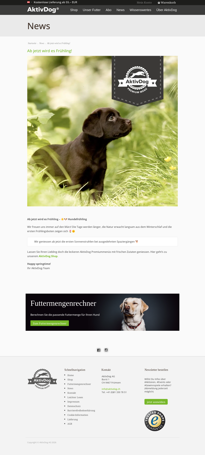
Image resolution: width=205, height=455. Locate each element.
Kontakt (71, 392)
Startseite (32, 43)
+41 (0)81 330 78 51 (116, 392)
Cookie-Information (77, 415)
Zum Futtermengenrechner (49, 323)
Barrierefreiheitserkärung (81, 410)
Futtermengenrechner (79, 384)
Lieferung (72, 419)
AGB (69, 423)
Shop (74, 10)
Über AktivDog (166, 10)
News (121, 10)
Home (70, 375)
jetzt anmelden (156, 401)
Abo (108, 10)
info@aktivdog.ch (111, 388)
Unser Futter (92, 10)
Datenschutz (74, 406)
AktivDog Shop (48, 256)
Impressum (73, 401)
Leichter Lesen (75, 397)
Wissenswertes (140, 10)
